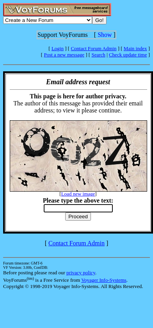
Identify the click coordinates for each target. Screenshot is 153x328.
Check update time (128, 55)
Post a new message (64, 55)
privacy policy (80, 272)
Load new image (78, 194)
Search (98, 55)
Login (58, 48)
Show (105, 34)
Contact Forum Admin (93, 48)
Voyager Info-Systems (103, 280)
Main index (135, 48)
